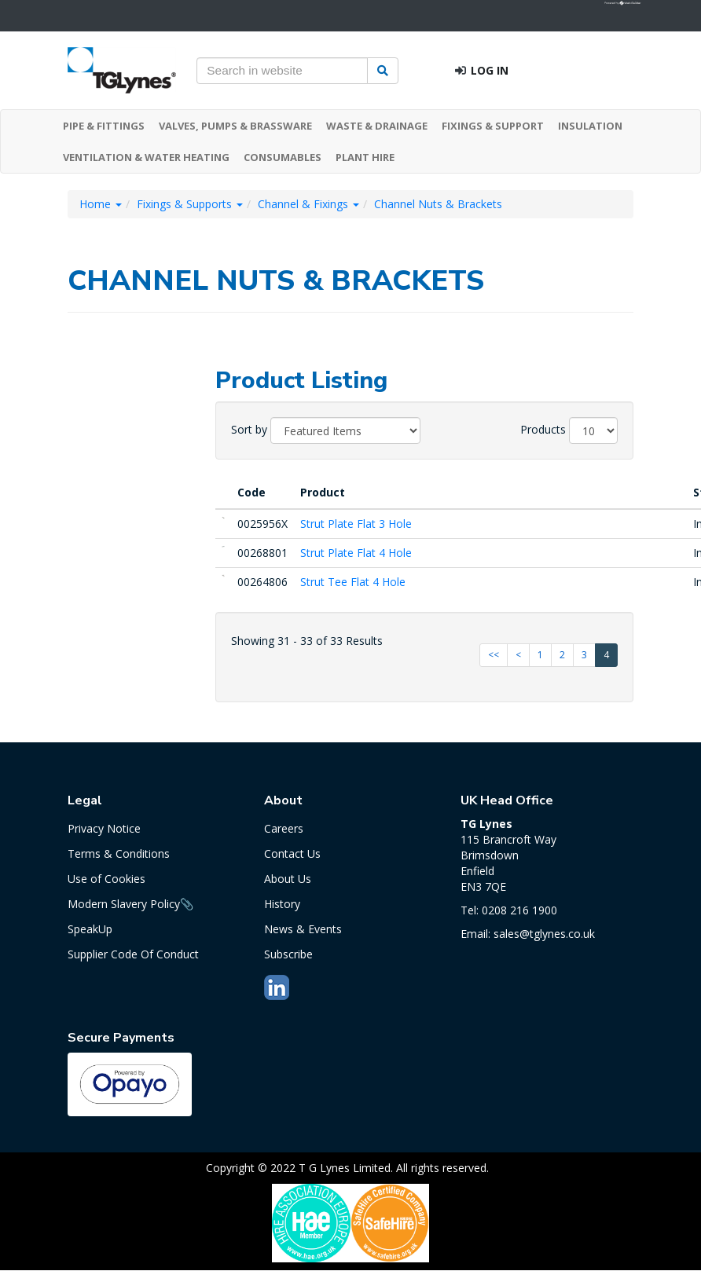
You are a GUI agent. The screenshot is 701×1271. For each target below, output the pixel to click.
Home (100, 203)
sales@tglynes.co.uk (544, 933)
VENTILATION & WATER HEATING (146, 157)
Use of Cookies (106, 878)
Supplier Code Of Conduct (133, 954)
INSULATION (590, 126)
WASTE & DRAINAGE (377, 126)
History (282, 903)
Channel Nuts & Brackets (438, 203)
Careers (283, 828)
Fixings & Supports (190, 203)
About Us (287, 878)
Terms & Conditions (119, 853)
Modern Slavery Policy (124, 903)
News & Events (303, 928)
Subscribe (288, 954)
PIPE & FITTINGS (104, 126)
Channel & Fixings (308, 203)
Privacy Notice (104, 828)
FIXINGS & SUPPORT (493, 126)
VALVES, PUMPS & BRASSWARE (235, 126)
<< (493, 654)
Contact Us (292, 853)
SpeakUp (90, 928)
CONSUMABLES (282, 157)
